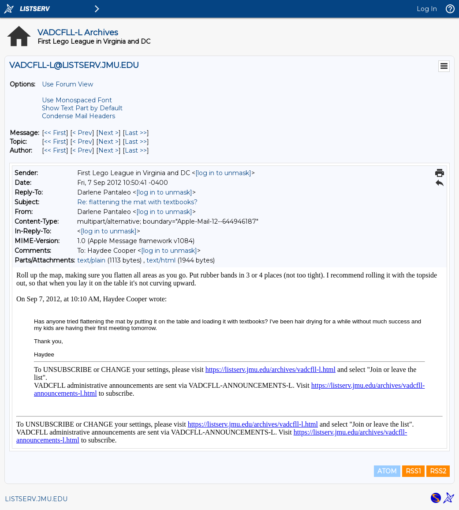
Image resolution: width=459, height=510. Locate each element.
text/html (160, 260)
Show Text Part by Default (82, 108)
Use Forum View (67, 84)
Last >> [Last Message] (136, 133)
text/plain (91, 260)
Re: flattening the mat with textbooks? (137, 202)
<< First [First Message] (55, 133)
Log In (427, 9)
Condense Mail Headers (78, 116)
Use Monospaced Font (77, 100)
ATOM (387, 471)
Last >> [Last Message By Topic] (136, 142)
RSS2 (438, 471)
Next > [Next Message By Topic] (108, 142)
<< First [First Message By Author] (55, 150)
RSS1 (413, 471)
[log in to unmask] (223, 173)
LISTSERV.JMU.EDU (36, 499)
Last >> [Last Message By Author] (136, 150)
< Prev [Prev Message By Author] (82, 150)
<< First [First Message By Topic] (55, 142)
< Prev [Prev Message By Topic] (82, 142)
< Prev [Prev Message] (82, 133)
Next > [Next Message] (108, 133)
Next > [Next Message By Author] (108, 150)
